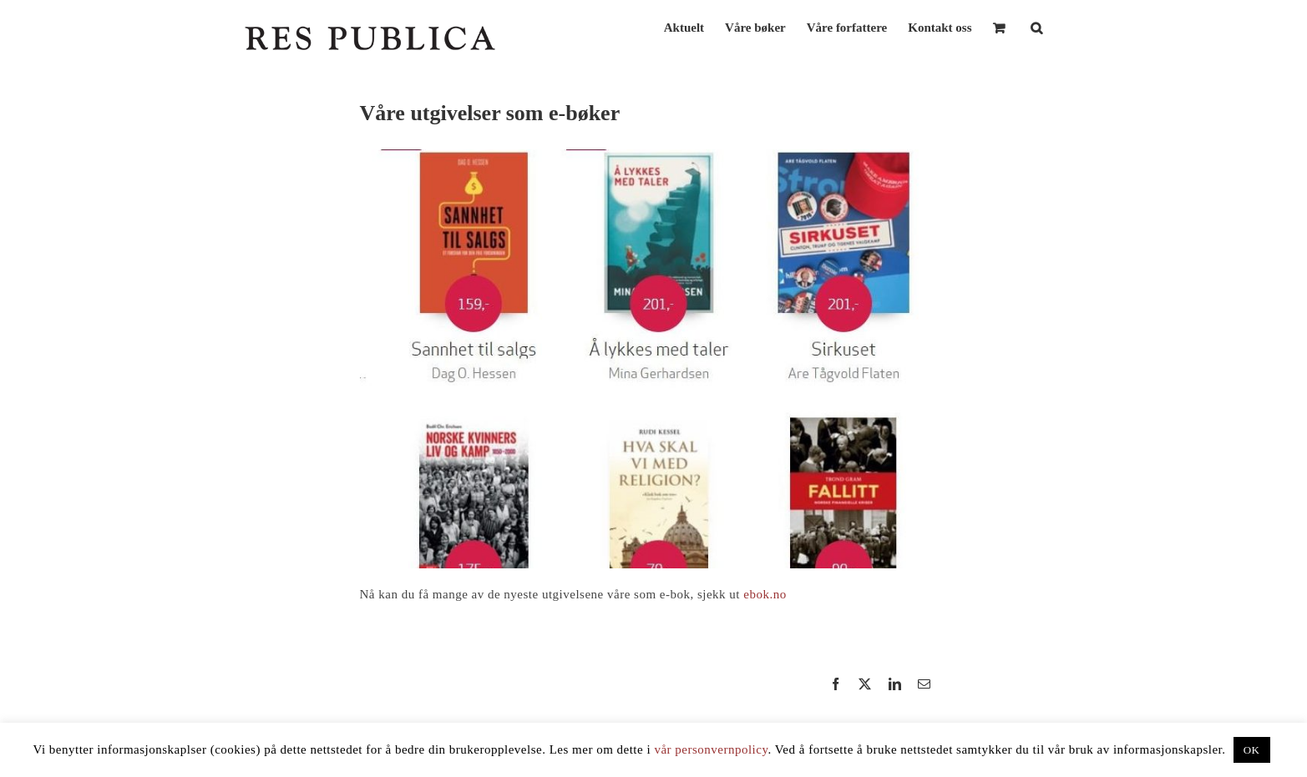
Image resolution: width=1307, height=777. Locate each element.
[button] (1036, 26)
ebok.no (764, 594)
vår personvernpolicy (710, 749)
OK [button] (1252, 750)
